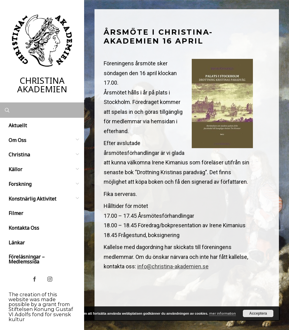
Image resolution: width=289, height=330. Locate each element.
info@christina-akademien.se (173, 266)
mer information (222, 314)
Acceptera (258, 313)
